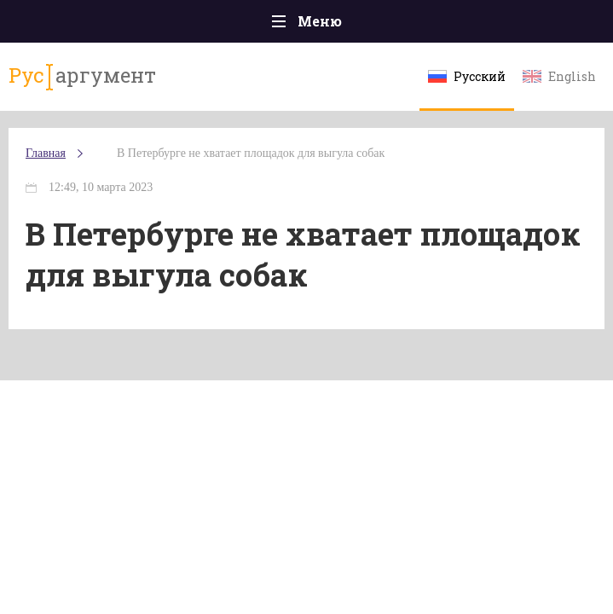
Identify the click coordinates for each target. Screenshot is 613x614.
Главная (46, 153)
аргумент (82, 75)
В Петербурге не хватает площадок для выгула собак (251, 153)
